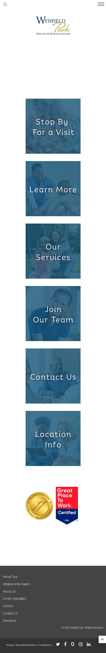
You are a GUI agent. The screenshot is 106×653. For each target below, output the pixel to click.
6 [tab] (64, 89)
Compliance (45, 645)
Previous (5, 64)
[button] (5, 4)
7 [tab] (70, 89)
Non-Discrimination (26, 645)
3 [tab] (47, 89)
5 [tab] (58, 89)
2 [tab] (41, 89)
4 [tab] (53, 89)
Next (100, 64)
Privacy (10, 645)
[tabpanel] (53, 66)
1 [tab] (35, 89)
